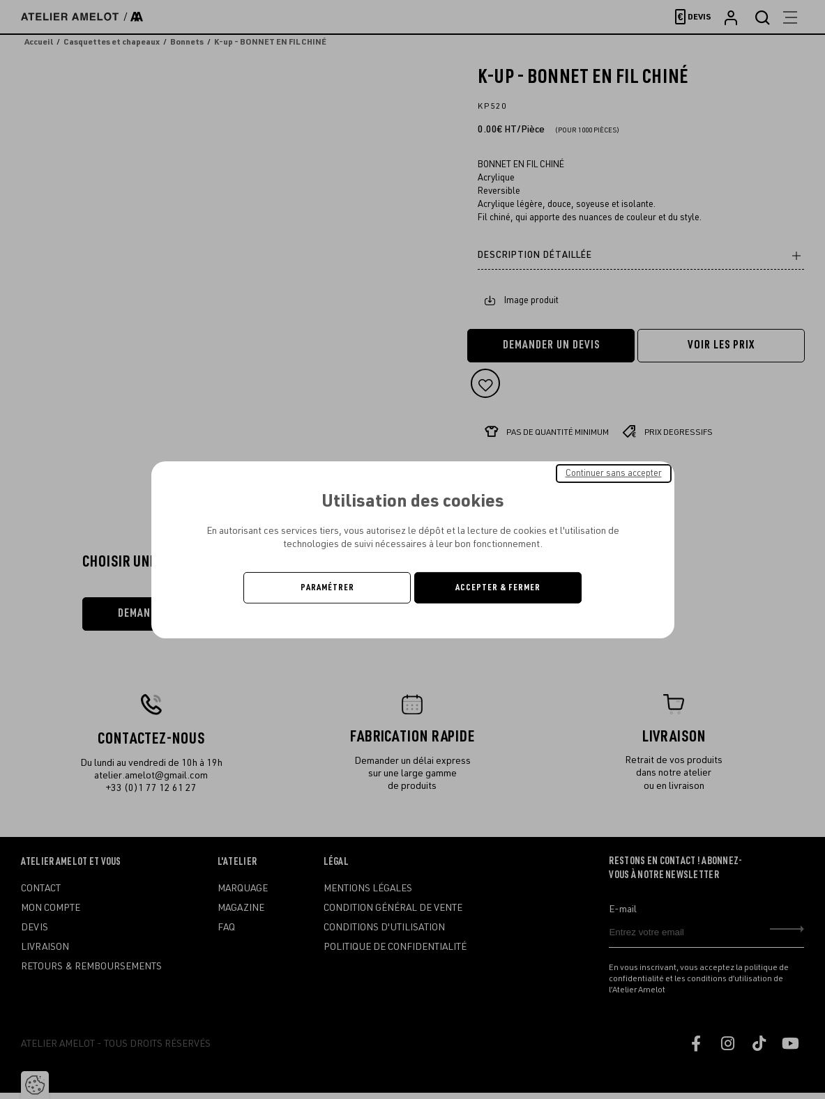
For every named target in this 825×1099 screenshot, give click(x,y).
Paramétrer (327, 587)
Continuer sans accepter (614, 472)
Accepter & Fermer (497, 587)
